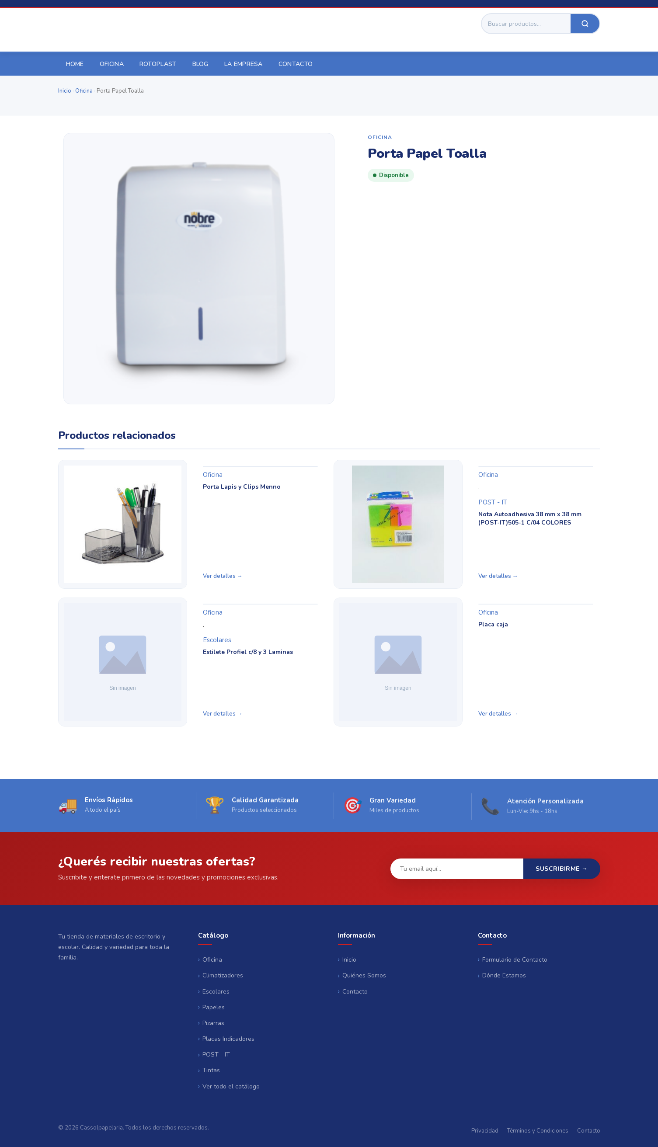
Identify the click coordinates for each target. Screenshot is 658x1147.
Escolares (217, 640)
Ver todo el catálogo (231, 1086)
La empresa (243, 64)
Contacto (296, 64)
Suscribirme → (562, 869)
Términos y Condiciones (537, 1131)
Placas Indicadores (228, 1039)
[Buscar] (526, 23)
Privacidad (484, 1131)
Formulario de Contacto (514, 960)
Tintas (211, 1070)
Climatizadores (222, 975)
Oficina (112, 64)
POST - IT (492, 502)
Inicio (64, 91)
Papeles (213, 1007)
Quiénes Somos (364, 975)
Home (75, 64)
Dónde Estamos (504, 975)
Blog (200, 64)
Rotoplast (158, 64)
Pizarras (213, 1023)
